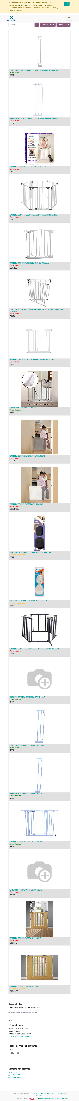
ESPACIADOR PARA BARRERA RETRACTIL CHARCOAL (30, 552)
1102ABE (13, 895)
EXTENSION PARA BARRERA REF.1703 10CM (27, 793)
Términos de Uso (50, 1093)
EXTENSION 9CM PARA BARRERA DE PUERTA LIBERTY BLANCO (34, 70)
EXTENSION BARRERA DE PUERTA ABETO (26, 890)
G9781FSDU (14, 461)
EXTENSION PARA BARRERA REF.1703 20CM (27, 745)
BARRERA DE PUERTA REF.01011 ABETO (25, 986)
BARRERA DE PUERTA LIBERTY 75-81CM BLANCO (29, 167)
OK (67, 4)
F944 (12, 557)
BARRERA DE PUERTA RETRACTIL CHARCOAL (27, 456)
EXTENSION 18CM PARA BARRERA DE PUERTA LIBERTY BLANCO (35, 118)
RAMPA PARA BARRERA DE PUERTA (24, 408)
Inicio (11, 1021)
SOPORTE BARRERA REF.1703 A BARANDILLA (27, 697)
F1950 (12, 316)
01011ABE (14, 991)
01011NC (13, 943)
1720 (12, 750)
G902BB (13, 123)
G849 (12, 220)
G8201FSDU (14, 509)
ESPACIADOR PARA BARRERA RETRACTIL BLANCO (29, 601)
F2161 (12, 654)
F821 (12, 605)
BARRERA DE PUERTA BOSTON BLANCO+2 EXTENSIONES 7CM (34, 360)
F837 (12, 413)
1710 (12, 798)
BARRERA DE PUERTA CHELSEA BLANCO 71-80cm (29, 263)
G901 (12, 75)
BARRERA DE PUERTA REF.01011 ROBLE (25, 938)
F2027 (12, 364)
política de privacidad (23, 5)
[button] (63, 25)
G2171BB (13, 268)
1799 (12, 702)
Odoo (32, 1098)
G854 (12, 171)
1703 (12, 847)
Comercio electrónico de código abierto (55, 1098)
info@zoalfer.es (16, 1077)
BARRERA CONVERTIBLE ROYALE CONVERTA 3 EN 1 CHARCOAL (34, 649)
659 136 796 (15, 1075)
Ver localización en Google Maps (21, 1036)
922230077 (15, 1072)
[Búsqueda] (37, 25)
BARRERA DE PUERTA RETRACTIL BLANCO (26, 504)
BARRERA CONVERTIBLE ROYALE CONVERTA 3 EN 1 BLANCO (33, 215)
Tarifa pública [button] (47, 25)
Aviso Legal (38, 1093)
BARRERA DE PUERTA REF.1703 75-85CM (26, 842)
